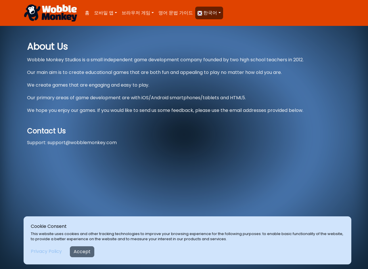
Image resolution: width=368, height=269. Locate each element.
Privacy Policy (46, 251)
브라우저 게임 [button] (136, 12)
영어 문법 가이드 (175, 12)
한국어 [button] (207, 12)
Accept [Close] (82, 251)
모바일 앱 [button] (104, 12)
